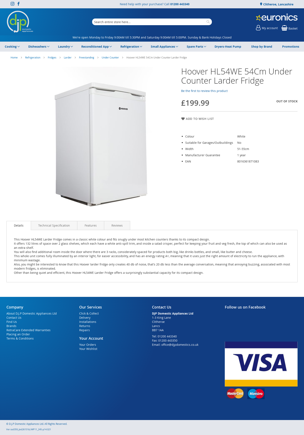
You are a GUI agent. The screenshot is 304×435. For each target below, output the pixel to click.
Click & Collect (89, 313)
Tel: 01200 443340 (164, 336)
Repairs (84, 330)
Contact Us (13, 318)
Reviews (117, 225)
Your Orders (87, 345)
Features (91, 225)
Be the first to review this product (204, 91)
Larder (68, 57)
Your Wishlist (88, 349)
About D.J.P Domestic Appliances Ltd (31, 313)
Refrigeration (33, 57)
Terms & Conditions (20, 338)
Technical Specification (54, 225)
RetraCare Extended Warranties (28, 330)
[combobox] (152, 22)
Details (18, 225)
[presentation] (18, 225)
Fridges (52, 57)
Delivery (84, 318)
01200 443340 (179, 4)
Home (14, 57)
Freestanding (87, 57)
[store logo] (19, 21)
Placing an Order (18, 334)
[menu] (152, 47)
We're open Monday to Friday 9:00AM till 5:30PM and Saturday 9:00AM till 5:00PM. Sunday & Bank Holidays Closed (152, 37)
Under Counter (111, 57)
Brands (11, 326)
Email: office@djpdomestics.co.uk (175, 345)
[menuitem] (11, 47)
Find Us (11, 322)
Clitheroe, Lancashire (277, 4)
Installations (87, 322)
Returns (84, 326)
